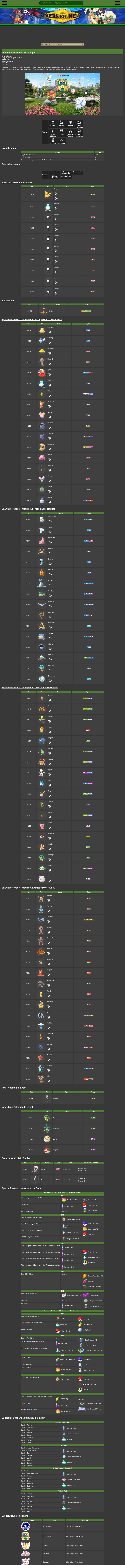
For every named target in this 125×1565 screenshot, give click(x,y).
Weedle (50, 695)
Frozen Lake (77, 172)
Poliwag (50, 338)
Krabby (50, 548)
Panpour (51, 665)
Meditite (49, 1023)
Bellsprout (51, 716)
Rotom (51, 311)
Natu (49, 391)
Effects (53, 124)
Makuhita (50, 1001)
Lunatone (51, 444)
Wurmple (51, 833)
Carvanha (51, 612)
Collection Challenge (79, 134)
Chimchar (50, 1033)
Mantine (51, 601)
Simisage (56, 1128)
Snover (50, 655)
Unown (56, 214)
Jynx (49, 369)
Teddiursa (51, 401)
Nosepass (51, 423)
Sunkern (50, 801)
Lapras (50, 580)
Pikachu (56, 189)
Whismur (51, 412)
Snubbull (51, 823)
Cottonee (51, 865)
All (55, 172)
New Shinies (53, 134)
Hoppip (50, 791)
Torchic (49, 991)
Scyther (50, 748)
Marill (49, 780)
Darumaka (51, 676)
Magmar (49, 948)
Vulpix (50, 527)
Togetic (50, 769)
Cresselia (44, 1169)
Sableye (50, 433)
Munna (50, 455)
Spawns (62, 124)
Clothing (61, 142)
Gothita (50, 476)
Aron (48, 1012)
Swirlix (50, 876)
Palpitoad (50, 1065)
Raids (61, 133)
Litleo (48, 1076)
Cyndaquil (50, 959)
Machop (49, 906)
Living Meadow (54, 177)
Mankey (49, 895)
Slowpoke (51, 538)
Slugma (49, 970)
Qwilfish (51, 591)
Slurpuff (55, 1150)
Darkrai (43, 1180)
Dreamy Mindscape (66, 172)
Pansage (51, 855)
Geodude (50, 916)
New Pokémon (79, 125)
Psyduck (50, 327)
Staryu (50, 569)
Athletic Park (66, 176)
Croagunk (50, 1044)
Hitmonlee (51, 359)
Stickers (53, 142)
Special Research (70, 134)
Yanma (50, 812)
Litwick (50, 497)
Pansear (49, 1055)
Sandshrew (52, 516)
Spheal (50, 633)
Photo (70, 124)
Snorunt (51, 623)
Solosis (50, 486)
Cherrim (50, 844)
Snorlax (56, 203)
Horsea (50, 559)
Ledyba (50, 759)
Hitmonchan (51, 938)
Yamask (50, 465)
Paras (50, 706)
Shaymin (91, 1286)
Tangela (50, 738)
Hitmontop (50, 980)
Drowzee (51, 348)
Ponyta (50, 727)
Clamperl (51, 644)
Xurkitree (56, 1098)
